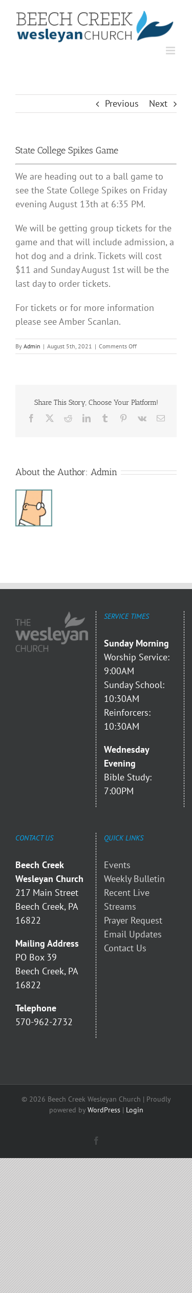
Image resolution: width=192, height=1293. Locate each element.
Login (134, 1109)
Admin (32, 346)
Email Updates (133, 934)
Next (158, 103)
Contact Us (125, 948)
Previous (122, 103)
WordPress (104, 1109)
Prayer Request (133, 920)
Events (117, 865)
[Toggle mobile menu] (171, 50)
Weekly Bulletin (134, 879)
